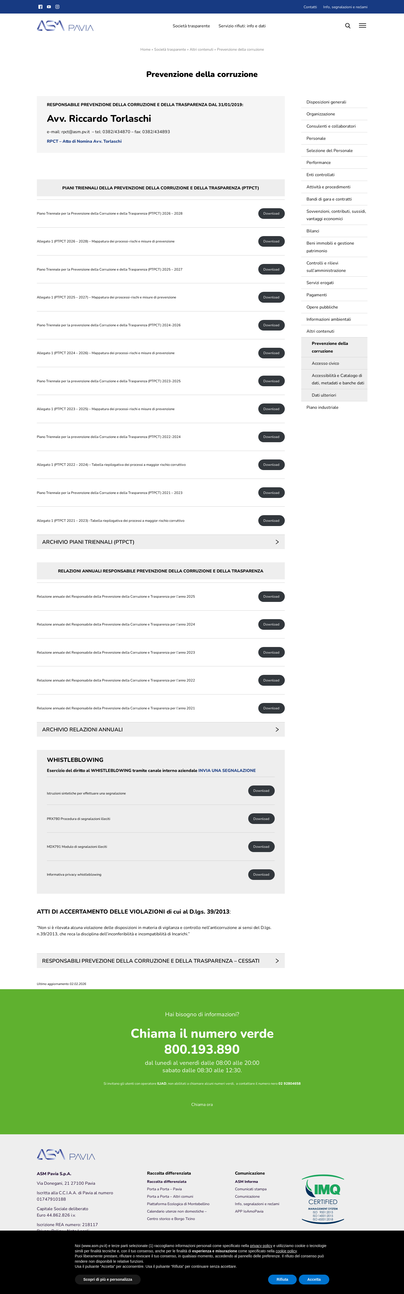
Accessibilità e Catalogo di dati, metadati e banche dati (337, 379)
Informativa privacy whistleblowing (74, 874)
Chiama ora (202, 1104)
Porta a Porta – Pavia (164, 1188)
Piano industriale (321, 407)
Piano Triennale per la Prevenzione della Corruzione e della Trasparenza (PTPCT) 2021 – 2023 (110, 492)
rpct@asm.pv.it (75, 131)
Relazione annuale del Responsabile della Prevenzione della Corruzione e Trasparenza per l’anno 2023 (116, 652)
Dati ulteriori (323, 395)
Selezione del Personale (328, 150)
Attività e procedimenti (327, 186)
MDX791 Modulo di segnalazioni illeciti (77, 846)
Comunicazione (247, 1196)
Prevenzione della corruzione (329, 347)
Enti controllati (319, 174)
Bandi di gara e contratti (328, 199)
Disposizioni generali (325, 102)
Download (271, 213)
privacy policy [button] (261, 1246)
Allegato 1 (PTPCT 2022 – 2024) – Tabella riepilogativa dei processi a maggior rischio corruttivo (111, 464)
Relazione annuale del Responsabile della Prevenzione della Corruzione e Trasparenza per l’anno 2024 (116, 624)
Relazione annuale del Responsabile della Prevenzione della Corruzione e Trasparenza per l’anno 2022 (116, 680)
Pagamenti (315, 294)
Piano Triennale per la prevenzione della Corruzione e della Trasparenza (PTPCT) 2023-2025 (109, 381)
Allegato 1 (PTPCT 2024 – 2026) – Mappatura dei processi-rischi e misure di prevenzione (106, 353)
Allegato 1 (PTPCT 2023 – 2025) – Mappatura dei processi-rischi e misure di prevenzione (106, 409)
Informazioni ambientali (327, 319)
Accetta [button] (314, 1279)
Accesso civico (324, 363)
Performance (317, 162)
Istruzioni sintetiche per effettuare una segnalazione (86, 793)
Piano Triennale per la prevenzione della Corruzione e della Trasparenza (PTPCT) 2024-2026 (109, 325)
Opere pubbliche (321, 307)
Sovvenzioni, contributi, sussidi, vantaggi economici (335, 215)
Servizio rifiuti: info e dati (242, 25)
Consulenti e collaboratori (330, 126)
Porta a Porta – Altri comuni (170, 1196)
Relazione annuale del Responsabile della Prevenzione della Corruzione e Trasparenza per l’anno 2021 (116, 708)
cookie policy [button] (286, 1251)
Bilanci (311, 230)
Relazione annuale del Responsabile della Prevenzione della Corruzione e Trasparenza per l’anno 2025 (116, 596)
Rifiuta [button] (282, 1279)
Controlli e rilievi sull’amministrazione (325, 266)
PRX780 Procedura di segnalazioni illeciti (78, 819)
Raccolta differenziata (167, 1181)
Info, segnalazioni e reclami (345, 6)
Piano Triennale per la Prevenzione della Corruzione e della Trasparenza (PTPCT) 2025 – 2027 (110, 269)
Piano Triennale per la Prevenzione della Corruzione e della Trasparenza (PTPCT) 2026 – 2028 (110, 213)
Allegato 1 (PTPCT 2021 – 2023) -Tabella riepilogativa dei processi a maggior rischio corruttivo (110, 520)
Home (145, 49)
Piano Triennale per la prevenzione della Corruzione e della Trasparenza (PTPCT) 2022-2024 (109, 437)
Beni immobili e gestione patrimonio (329, 246)
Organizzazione (319, 113)
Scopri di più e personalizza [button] (107, 1279)
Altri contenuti (201, 49)
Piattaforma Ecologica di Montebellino (178, 1203)
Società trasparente (191, 25)
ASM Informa (246, 1181)
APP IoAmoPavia (249, 1211)
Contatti (310, 6)
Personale (315, 138)
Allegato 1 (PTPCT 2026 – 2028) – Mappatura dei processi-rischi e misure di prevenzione (106, 241)
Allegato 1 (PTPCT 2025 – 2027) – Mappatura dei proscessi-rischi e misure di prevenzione (106, 297)
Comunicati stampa (251, 1188)
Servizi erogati (319, 282)
